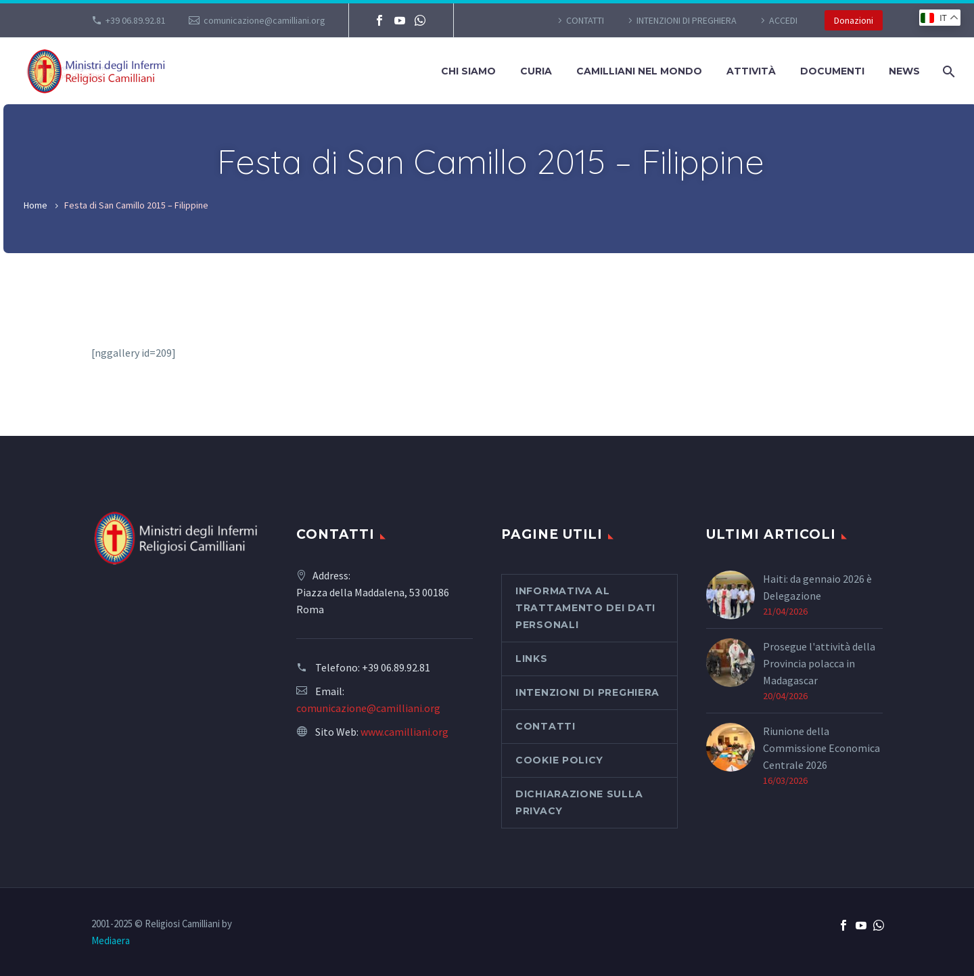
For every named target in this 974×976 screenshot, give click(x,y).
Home (35, 205)
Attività (751, 71)
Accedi (783, 20)
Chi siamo (468, 71)
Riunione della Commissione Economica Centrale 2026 (821, 748)
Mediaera (110, 940)
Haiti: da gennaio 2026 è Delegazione (817, 587)
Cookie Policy (559, 760)
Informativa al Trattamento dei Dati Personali (585, 608)
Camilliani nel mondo (639, 71)
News (904, 71)
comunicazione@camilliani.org (264, 20)
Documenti (832, 71)
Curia (536, 71)
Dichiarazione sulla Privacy (579, 802)
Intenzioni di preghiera (686, 20)
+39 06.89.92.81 (136, 20)
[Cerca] (947, 71)
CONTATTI (585, 20)
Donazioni (853, 20)
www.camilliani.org (404, 731)
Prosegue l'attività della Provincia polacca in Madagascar (819, 663)
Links (531, 658)
